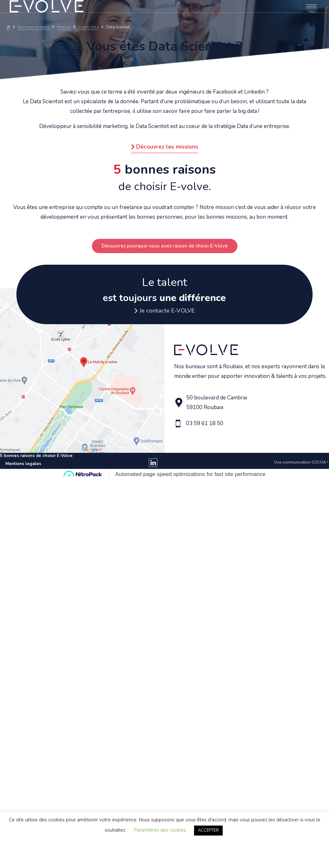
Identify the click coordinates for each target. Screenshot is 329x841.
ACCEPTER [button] (208, 830)
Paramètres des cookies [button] (160, 830)
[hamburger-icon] (311, 6)
